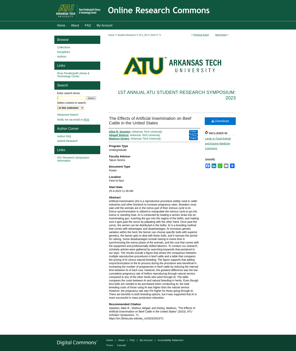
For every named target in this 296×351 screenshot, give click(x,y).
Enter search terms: (69, 93)
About (121, 340)
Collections (63, 47)
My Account (146, 340)
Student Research (126, 35)
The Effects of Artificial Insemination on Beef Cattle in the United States (150, 120)
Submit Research (67, 140)
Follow (193, 131)
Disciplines (63, 51)
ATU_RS (143, 35)
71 (160, 35)
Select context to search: (71, 102)
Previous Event (201, 35)
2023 (153, 35)
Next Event (221, 35)
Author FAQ (64, 136)
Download (220, 121)
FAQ (132, 340)
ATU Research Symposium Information (73, 159)
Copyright (121, 345)
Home (111, 35)
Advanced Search (67, 114)
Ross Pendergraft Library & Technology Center (73, 75)
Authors (61, 56)
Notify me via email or (73, 119)
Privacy (109, 345)
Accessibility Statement (170, 340)
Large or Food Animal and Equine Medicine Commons (218, 143)
